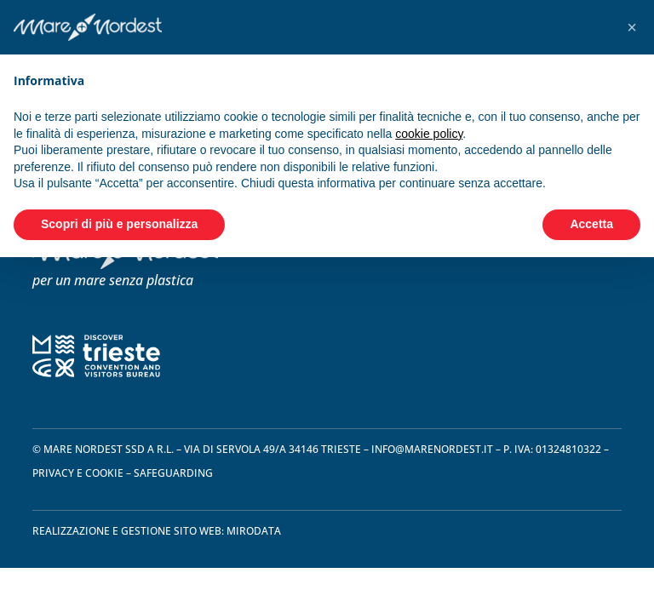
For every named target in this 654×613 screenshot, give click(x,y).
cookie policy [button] (428, 133)
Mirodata (254, 531)
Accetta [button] (591, 224)
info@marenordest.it (432, 449)
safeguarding (173, 473)
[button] (631, 27)
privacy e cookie (77, 473)
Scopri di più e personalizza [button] (119, 224)
